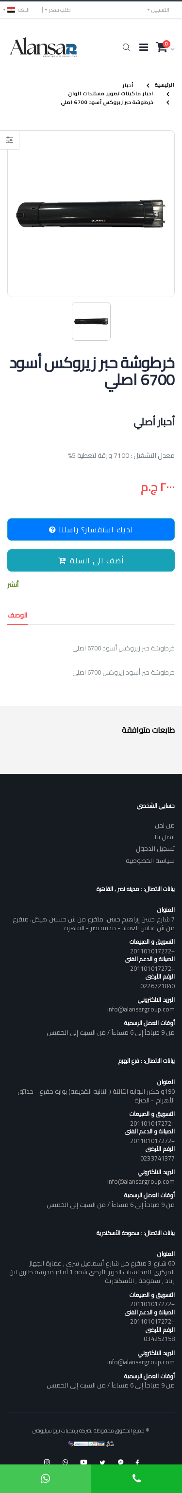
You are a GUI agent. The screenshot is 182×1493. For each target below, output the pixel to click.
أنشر (12, 584)
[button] (126, 47)
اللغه (18, 10)
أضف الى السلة (91, 560)
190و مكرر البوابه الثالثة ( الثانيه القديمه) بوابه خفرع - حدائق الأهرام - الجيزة (96, 1096)
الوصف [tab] (17, 615)
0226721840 (157, 986)
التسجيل (160, 10)
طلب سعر (60, 10)
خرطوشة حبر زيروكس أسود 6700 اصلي (107, 102)
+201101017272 (152, 951)
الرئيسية (165, 85)
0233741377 (157, 1158)
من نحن (165, 825)
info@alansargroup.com (141, 1009)
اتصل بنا (165, 837)
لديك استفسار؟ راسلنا (91, 529)
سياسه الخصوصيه (150, 860)
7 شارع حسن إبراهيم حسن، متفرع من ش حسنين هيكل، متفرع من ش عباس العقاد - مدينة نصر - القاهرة (94, 923)
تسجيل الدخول (155, 848)
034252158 (159, 1338)
